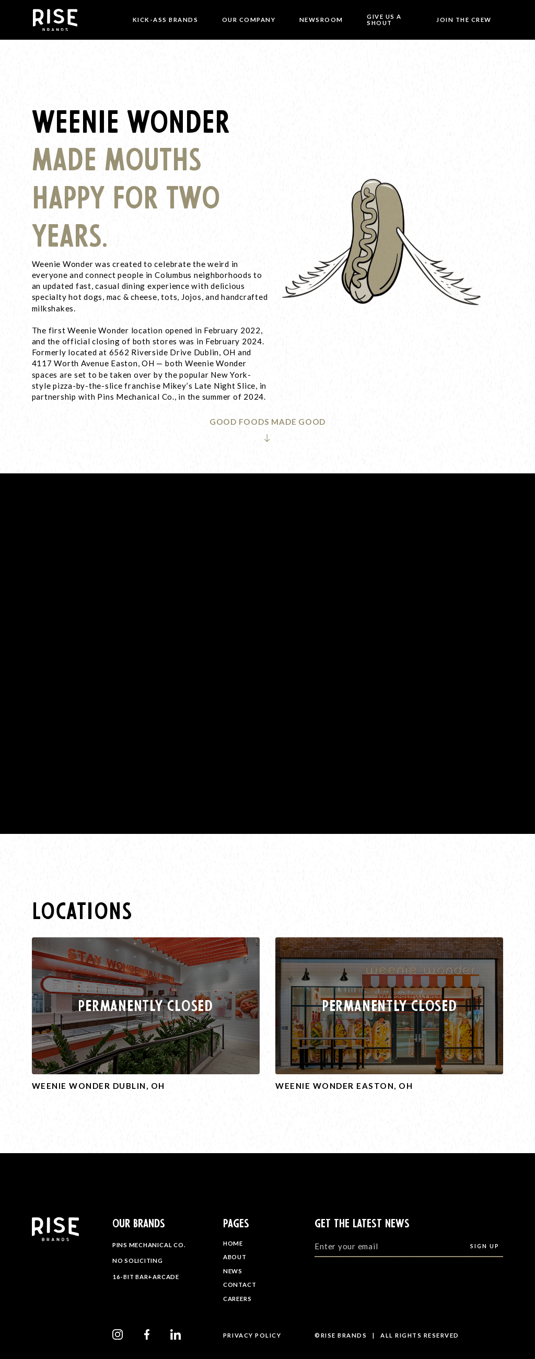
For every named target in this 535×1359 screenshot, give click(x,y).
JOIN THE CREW (464, 19)
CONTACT (239, 1284)
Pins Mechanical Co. (148, 1244)
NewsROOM (321, 19)
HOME (233, 1243)
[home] (60, 20)
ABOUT (235, 1256)
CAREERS (237, 1298)
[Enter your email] (409, 1246)
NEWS (232, 1271)
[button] (165, 20)
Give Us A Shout (384, 19)
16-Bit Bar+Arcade (145, 1276)
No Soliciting (137, 1260)
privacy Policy (252, 1335)
